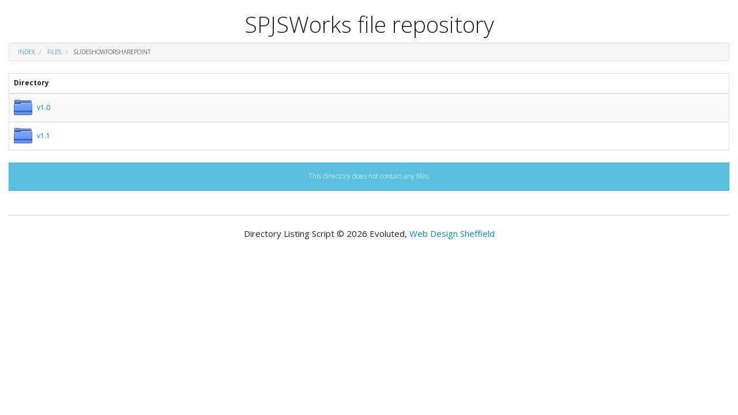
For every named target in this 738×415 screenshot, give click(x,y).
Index (26, 52)
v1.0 (43, 107)
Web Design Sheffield (452, 233)
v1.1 (43, 136)
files (54, 52)
